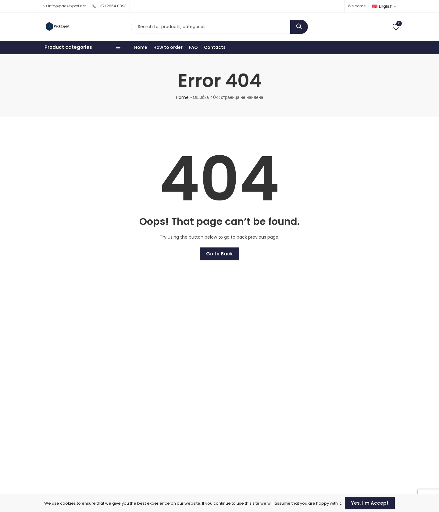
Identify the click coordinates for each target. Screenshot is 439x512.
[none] (384, 6)
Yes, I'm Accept (370, 503)
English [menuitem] (385, 6)
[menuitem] (384, 6)
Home (182, 97)
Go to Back (219, 254)
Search (299, 27)
